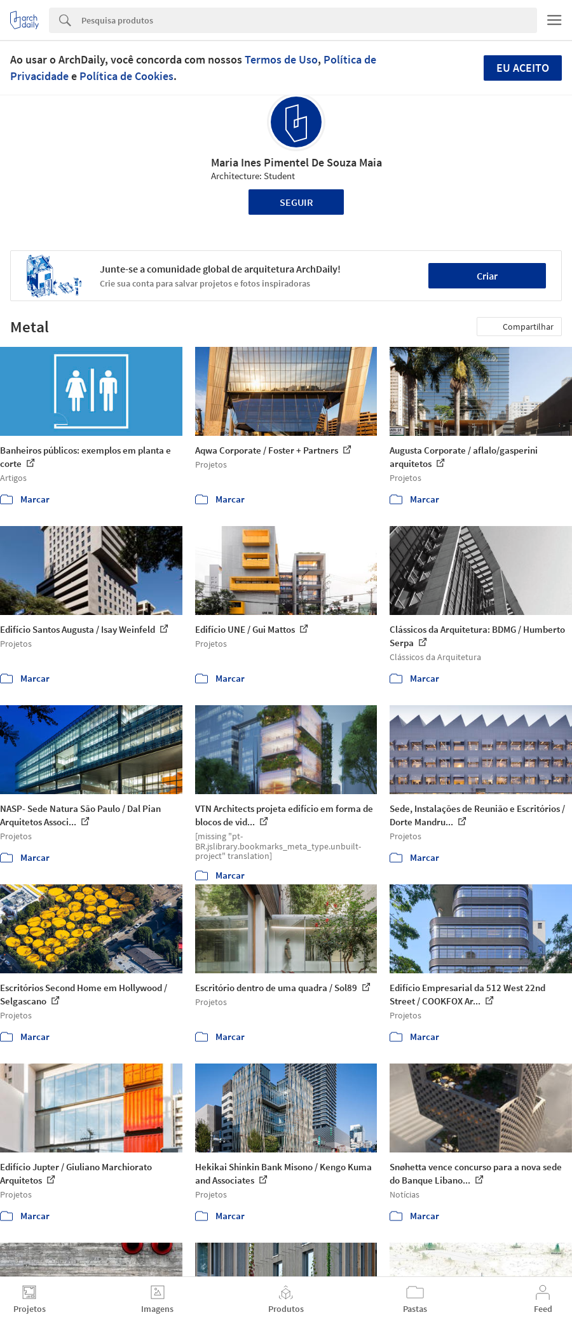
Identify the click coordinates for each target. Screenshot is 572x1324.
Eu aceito (522, 67)
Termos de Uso (281, 59)
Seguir (296, 202)
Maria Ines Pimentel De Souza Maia (296, 162)
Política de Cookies (126, 76)
